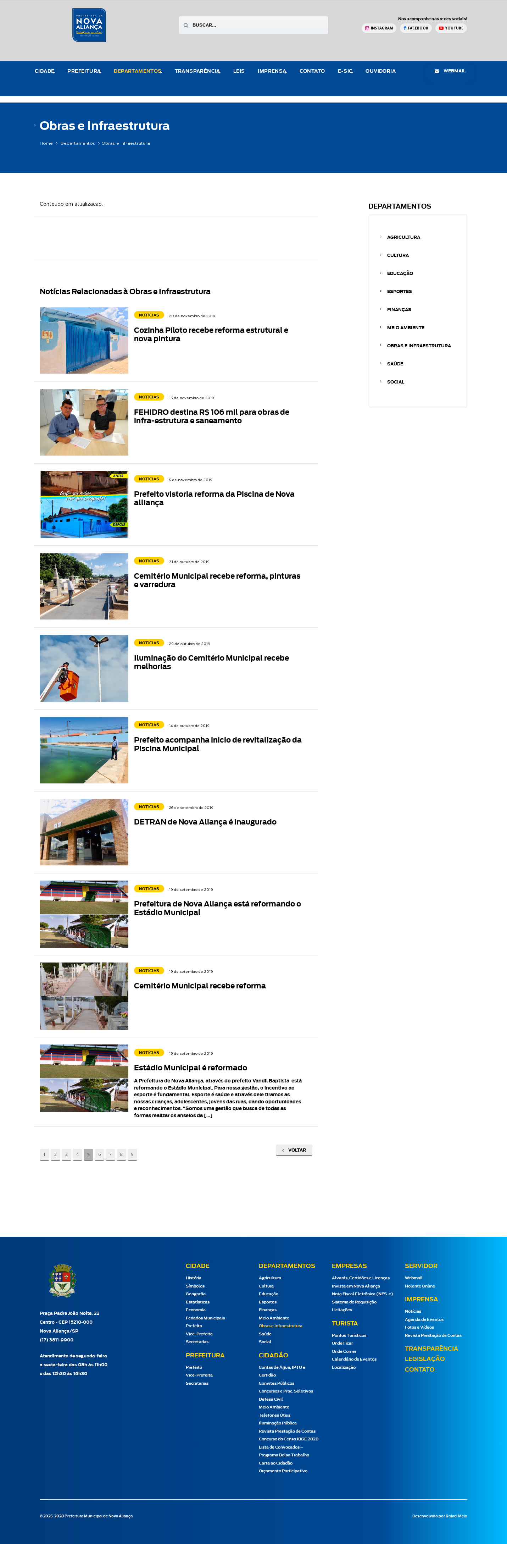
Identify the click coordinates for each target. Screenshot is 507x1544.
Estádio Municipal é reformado (190, 1068)
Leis (239, 71)
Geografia (196, 1294)
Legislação (425, 1359)
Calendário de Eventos (354, 1359)
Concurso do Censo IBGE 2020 (288, 1439)
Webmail (414, 1278)
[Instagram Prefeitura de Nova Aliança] (379, 28)
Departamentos (137, 71)
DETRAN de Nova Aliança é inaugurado (205, 822)
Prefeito (194, 1326)
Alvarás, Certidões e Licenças (361, 1278)
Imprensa (272, 71)
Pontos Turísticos (349, 1336)
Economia (196, 1310)
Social (395, 382)
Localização (344, 1367)
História (193, 1278)
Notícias (413, 1311)
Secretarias (197, 1342)
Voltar (294, 1150)
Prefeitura (84, 71)
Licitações (342, 1310)
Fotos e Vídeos (419, 1327)
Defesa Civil (271, 1399)
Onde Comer (344, 1351)
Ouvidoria (381, 71)
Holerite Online (420, 1286)
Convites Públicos (276, 1383)
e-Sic (345, 71)
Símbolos (195, 1286)
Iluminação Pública (278, 1423)
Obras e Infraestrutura (419, 346)
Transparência (197, 71)
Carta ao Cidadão (275, 1463)
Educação (400, 273)
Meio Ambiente (405, 328)
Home (46, 143)
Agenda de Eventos (424, 1320)
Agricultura (403, 237)
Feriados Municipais (205, 1318)
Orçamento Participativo (283, 1471)
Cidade (44, 71)
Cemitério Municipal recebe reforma (200, 986)
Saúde (395, 364)
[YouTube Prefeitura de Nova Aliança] (451, 28)
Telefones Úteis (274, 1415)
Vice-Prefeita (199, 1334)
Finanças (399, 310)
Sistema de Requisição (354, 1302)
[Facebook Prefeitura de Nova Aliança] (416, 28)
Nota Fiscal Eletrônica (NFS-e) (362, 1294)
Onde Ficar (342, 1343)
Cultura (398, 255)
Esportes (399, 292)
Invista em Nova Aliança (356, 1286)
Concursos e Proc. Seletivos (286, 1391)
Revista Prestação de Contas (287, 1431)
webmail (450, 71)
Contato (312, 71)
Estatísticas (198, 1302)
